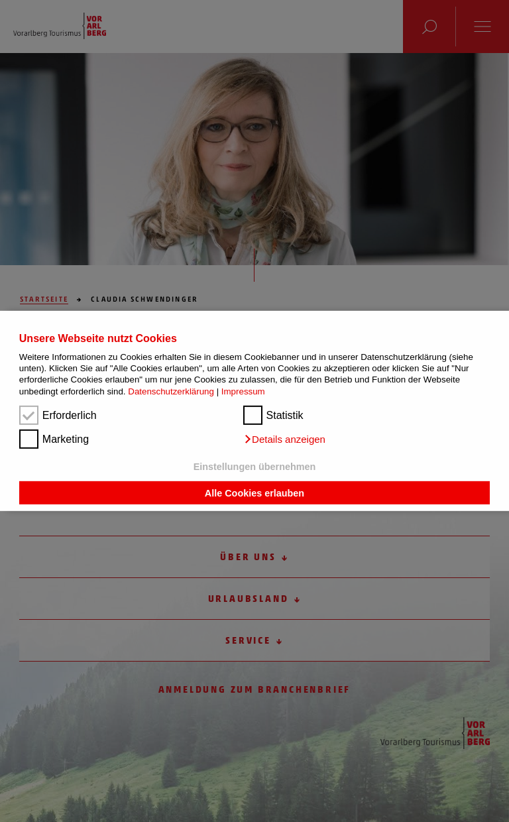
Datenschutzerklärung (171, 391)
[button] (284, 439)
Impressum (243, 391)
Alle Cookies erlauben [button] (254, 492)
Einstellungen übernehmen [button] (255, 466)
